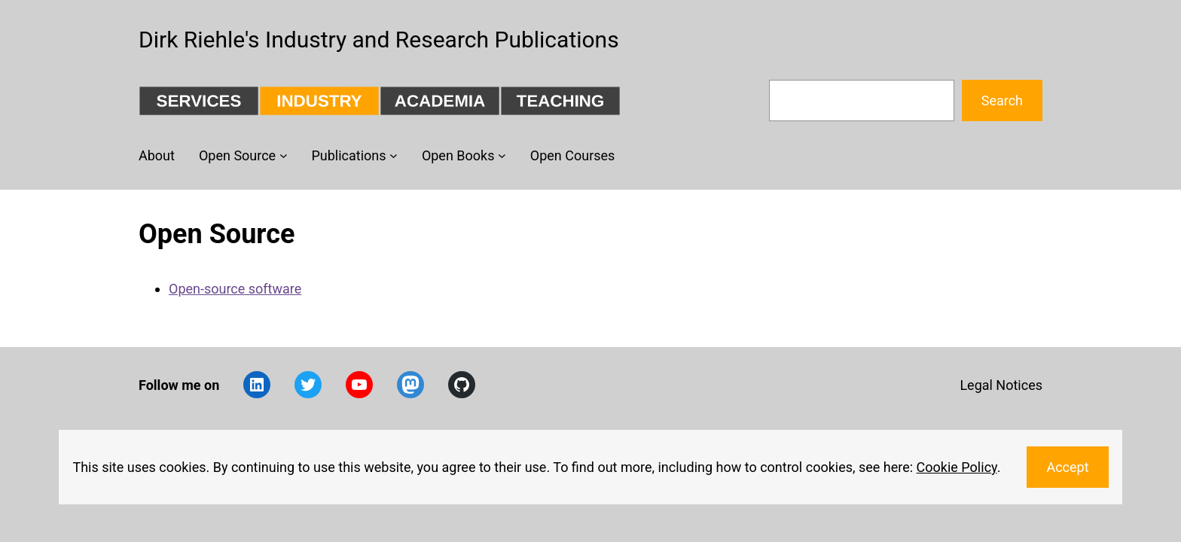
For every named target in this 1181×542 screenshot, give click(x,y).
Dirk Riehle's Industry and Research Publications (379, 39)
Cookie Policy (957, 467)
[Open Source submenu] (283, 155)
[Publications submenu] (393, 155)
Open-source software (235, 289)
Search (1002, 100)
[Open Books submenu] (502, 155)
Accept (1067, 467)
